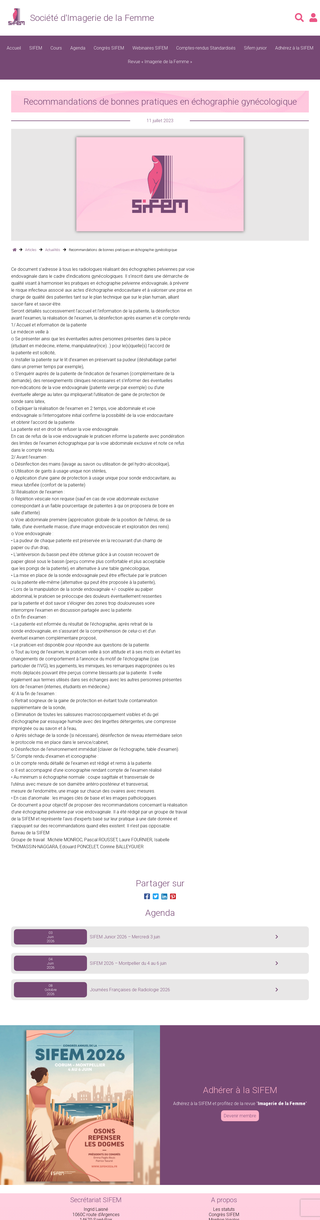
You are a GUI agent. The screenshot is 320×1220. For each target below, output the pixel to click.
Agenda (77, 48)
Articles (31, 250)
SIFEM (35, 48)
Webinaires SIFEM (150, 48)
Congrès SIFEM (109, 48)
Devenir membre (240, 1115)
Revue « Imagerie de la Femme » (160, 61)
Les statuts (224, 1209)
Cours (56, 48)
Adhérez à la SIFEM (294, 48)
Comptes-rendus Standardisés (206, 48)
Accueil (14, 48)
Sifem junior (255, 48)
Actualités (52, 250)
